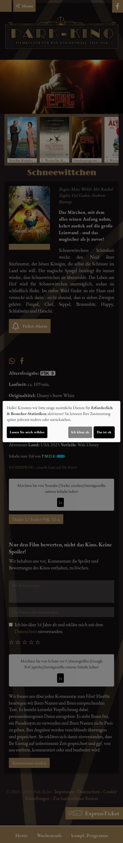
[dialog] (61, 421)
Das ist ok (104, 432)
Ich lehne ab (80, 432)
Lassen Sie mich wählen (27, 432)
